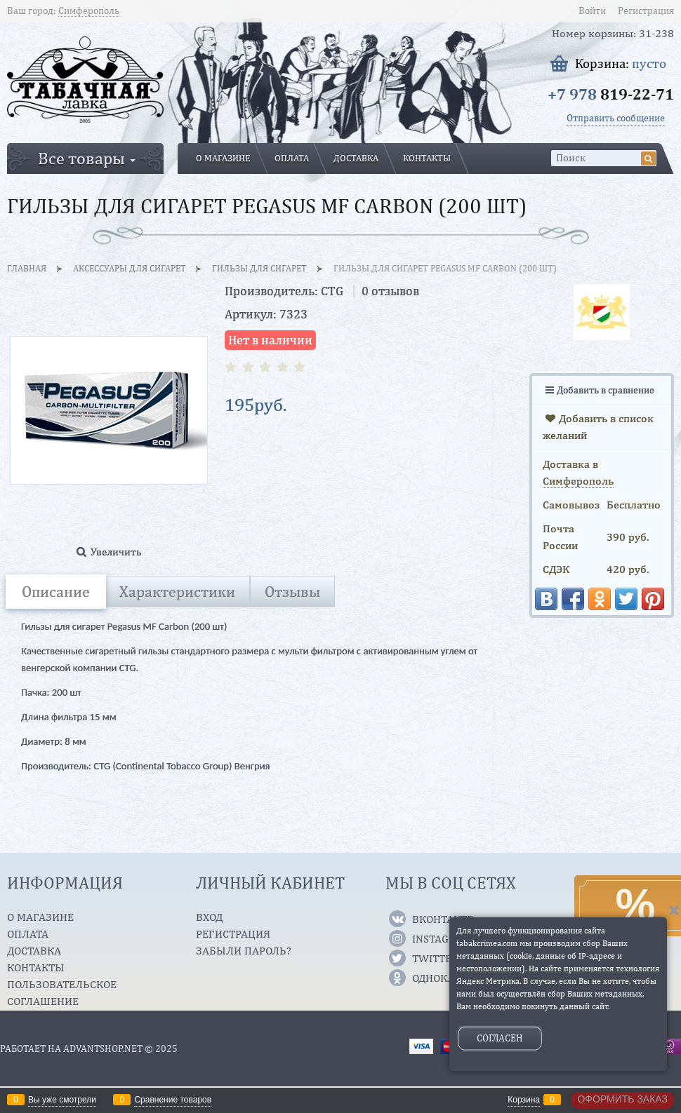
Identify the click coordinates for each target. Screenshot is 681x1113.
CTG (332, 290)
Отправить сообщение (616, 117)
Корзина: (620, 63)
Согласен (500, 1038)
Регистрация (646, 10)
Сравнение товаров (172, 1099)
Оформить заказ (622, 1099)
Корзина (524, 1099)
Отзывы (292, 591)
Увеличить (116, 552)
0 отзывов (390, 290)
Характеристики (177, 591)
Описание (56, 591)
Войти (592, 10)
